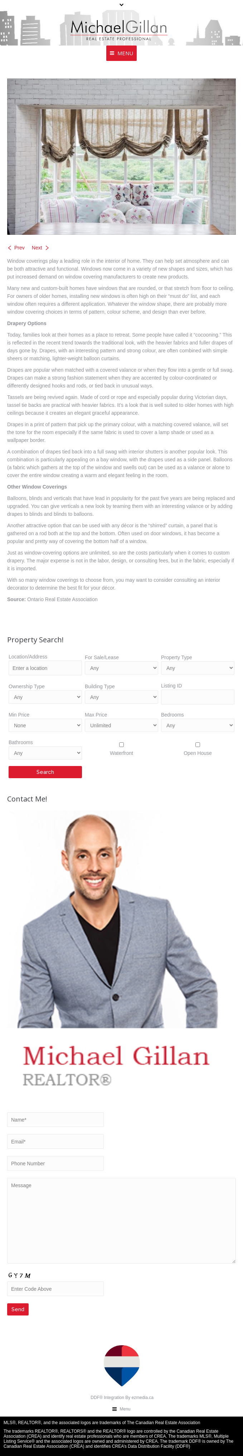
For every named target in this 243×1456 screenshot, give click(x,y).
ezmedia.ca (143, 1397)
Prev (19, 248)
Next (37, 248)
